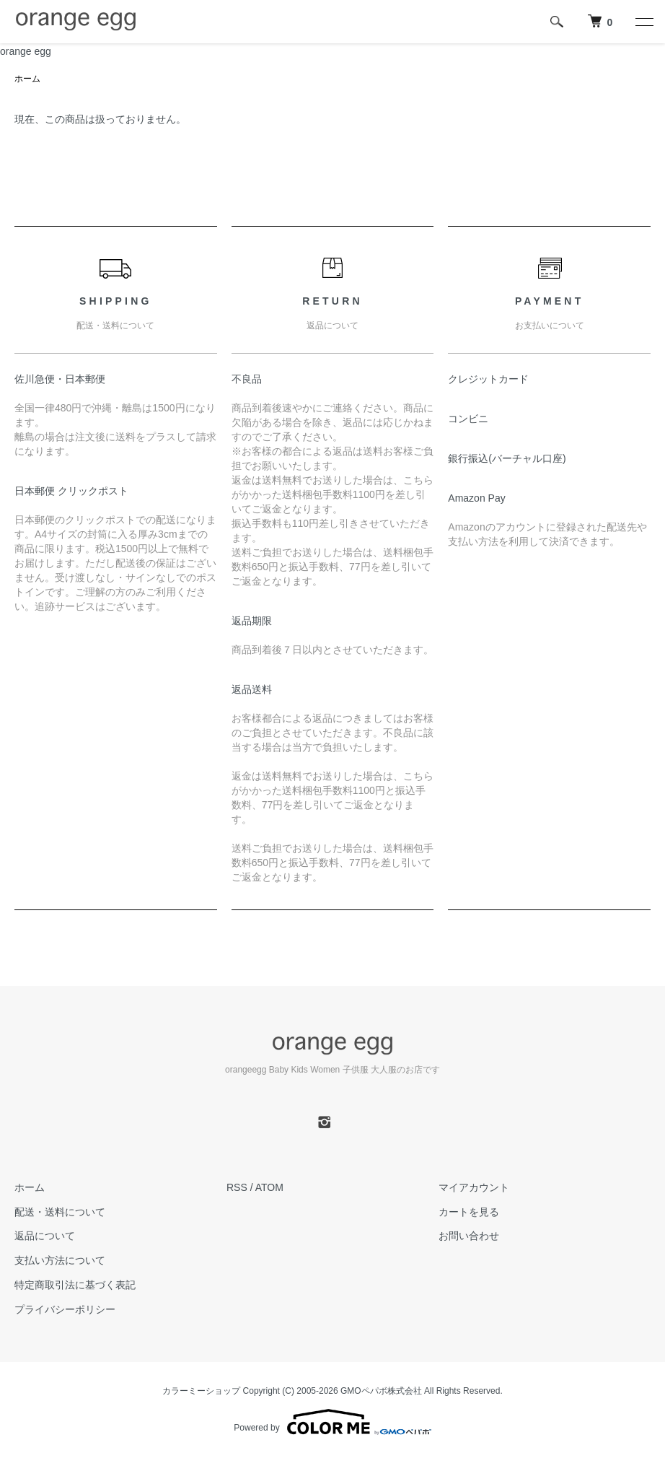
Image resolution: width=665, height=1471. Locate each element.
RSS (236, 1187)
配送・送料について (59, 1212)
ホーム (27, 79)
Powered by (332, 1422)
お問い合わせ (469, 1235)
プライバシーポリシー (64, 1309)
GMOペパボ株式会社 (381, 1391)
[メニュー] (643, 21)
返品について (44, 1235)
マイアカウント (474, 1187)
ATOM (269, 1187)
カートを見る (469, 1212)
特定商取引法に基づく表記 (75, 1285)
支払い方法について (59, 1260)
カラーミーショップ (201, 1391)
